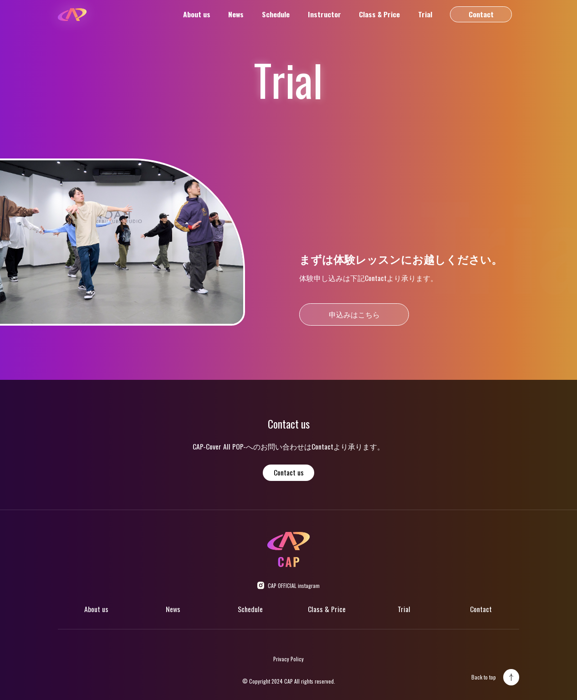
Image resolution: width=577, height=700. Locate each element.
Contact (481, 14)
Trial (425, 14)
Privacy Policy (288, 659)
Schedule (276, 14)
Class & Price (379, 14)
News (236, 14)
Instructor (324, 14)
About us (196, 14)
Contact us (289, 472)
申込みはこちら (354, 314)
